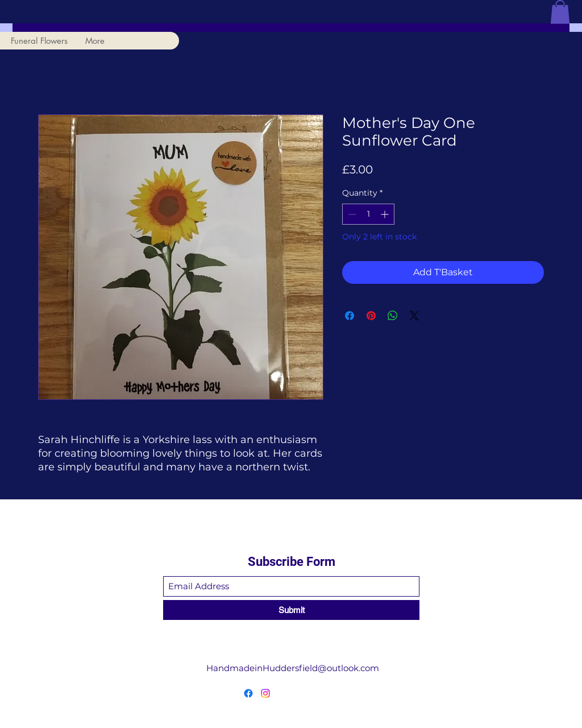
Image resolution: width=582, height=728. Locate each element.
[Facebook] (248, 693)
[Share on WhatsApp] (393, 315)
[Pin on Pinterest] (371, 315)
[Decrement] (351, 214)
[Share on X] (414, 315)
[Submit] (291, 610)
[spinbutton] (368, 214)
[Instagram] (265, 693)
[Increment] (386, 214)
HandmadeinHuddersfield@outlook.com (292, 668)
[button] (560, 12)
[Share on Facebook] (349, 315)
